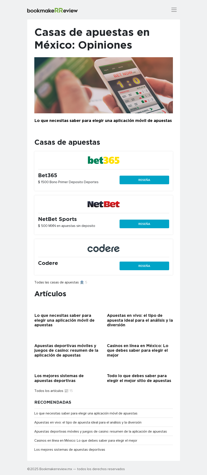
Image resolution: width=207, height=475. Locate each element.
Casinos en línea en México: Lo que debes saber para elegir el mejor (85, 440)
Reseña (144, 180)
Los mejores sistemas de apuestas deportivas (69, 449)
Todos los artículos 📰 (53, 391)
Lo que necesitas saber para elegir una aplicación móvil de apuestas (85, 413)
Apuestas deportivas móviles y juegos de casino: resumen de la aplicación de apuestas (100, 431)
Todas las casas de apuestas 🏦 (60, 282)
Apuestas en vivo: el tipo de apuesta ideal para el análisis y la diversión (87, 422)
